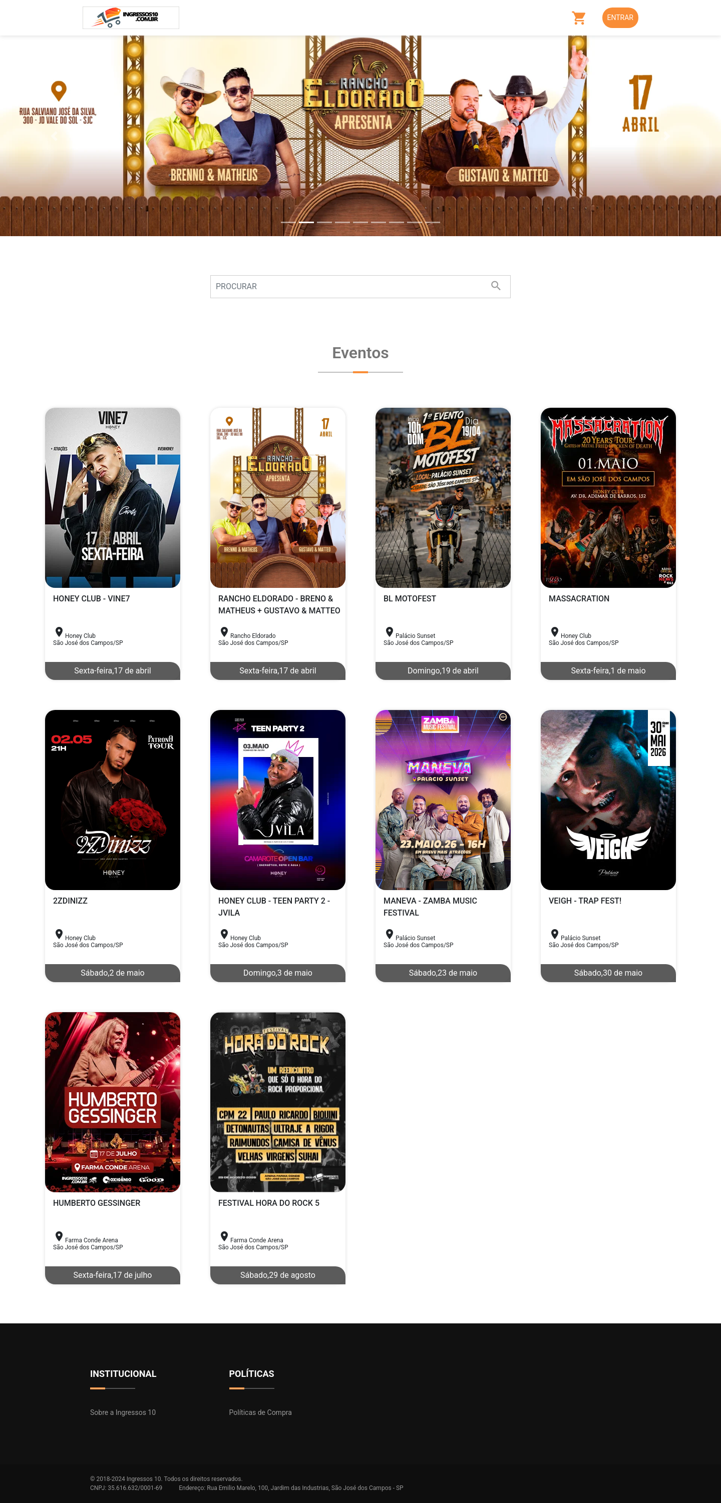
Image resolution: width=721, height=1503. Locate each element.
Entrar (620, 18)
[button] (54, 136)
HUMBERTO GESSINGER (96, 1203)
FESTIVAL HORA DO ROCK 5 (268, 1203)
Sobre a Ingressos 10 (123, 1412)
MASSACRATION (579, 598)
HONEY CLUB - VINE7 (91, 598)
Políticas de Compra (260, 1412)
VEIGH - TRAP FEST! (585, 901)
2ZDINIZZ (70, 901)
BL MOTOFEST (410, 598)
